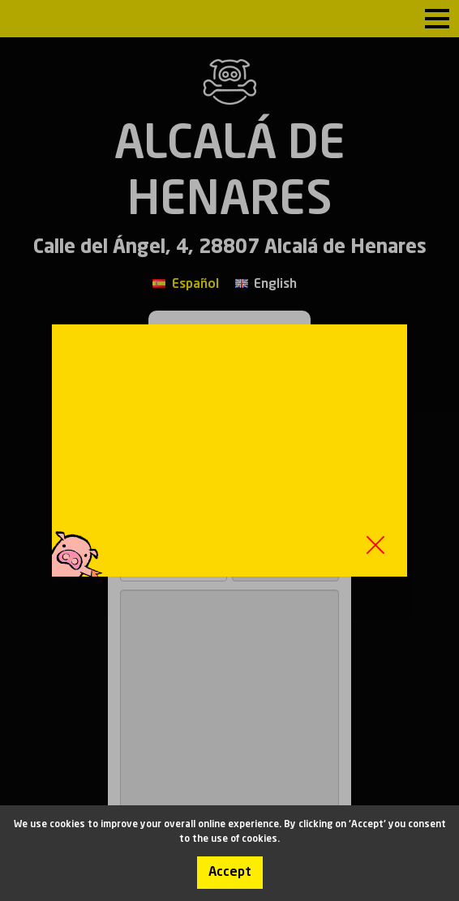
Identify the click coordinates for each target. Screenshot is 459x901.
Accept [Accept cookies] (229, 872)
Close (375, 545)
